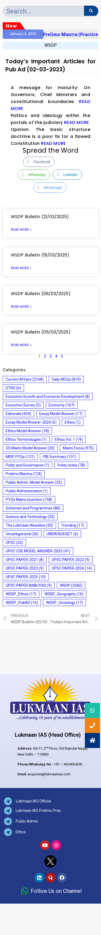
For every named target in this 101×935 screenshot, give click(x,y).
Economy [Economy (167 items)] (62, 405)
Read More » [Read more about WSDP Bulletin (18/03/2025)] (21, 268)
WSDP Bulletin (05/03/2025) (41, 332)
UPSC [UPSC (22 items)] (14, 542)
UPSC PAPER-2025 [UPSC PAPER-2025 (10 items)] (26, 577)
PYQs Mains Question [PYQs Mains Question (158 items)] (29, 499)
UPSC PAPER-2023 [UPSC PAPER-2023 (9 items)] (25, 568)
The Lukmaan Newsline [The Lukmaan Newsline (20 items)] (29, 525)
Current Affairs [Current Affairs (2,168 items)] (25, 379)
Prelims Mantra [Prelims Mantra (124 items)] (24, 474)
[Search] (91, 11)
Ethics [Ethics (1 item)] (73, 422)
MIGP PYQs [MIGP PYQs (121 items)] (20, 456)
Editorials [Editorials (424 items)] (18, 414)
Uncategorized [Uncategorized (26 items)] (22, 534)
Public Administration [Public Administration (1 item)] (27, 491)
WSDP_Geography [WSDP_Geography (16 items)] (63, 594)
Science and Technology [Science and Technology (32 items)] (30, 517)
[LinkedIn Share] (67, 175)
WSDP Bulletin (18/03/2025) (40, 255)
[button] (92, 740)
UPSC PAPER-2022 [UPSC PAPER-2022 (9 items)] (71, 560)
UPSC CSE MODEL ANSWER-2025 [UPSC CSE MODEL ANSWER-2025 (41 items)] (38, 551)
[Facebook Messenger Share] (50, 187)
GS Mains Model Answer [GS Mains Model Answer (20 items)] (30, 448)
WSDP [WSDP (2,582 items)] (71, 585)
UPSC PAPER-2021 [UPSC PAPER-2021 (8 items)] (25, 560)
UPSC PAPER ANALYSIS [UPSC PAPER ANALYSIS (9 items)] (29, 585)
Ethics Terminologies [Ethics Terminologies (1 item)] (26, 439)
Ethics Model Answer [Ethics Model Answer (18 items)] (27, 431)
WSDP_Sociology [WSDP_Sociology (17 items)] (64, 602)
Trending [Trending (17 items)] (72, 525)
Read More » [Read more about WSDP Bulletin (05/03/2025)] (21, 345)
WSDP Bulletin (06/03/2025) (41, 294)
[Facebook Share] (38, 162)
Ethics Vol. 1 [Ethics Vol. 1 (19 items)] (69, 439)
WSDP (50, 45)
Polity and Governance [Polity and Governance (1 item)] (27, 465)
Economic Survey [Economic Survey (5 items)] (23, 405)
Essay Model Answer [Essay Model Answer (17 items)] (60, 414)
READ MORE (76, 122)
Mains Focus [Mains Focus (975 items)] (78, 448)
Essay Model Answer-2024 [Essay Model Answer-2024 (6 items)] (31, 422)
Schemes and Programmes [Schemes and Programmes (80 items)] (33, 508)
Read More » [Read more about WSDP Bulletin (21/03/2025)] (21, 230)
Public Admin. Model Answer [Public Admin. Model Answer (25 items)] (34, 482)
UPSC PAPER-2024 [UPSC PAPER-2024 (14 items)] (72, 568)
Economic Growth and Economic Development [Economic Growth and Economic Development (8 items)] (48, 396)
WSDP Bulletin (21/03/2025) (40, 217)
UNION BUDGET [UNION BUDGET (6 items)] (62, 534)
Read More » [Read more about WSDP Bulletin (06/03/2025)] (21, 307)
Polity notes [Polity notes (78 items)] (71, 465)
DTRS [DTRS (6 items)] (13, 388)
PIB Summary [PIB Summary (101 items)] (59, 456)
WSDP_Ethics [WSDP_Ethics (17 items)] (21, 594)
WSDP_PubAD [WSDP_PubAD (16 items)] (22, 602)
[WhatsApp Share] (34, 175)
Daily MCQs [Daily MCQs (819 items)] (66, 379)
